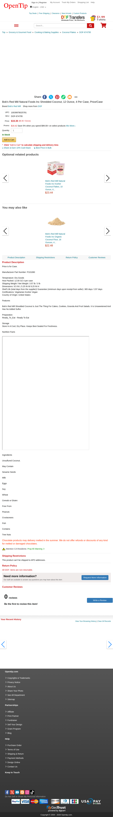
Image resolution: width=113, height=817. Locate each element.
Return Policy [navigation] (72, 257)
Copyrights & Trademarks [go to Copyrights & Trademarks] (18, 678)
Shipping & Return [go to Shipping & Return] (15, 754)
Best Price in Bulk (42, 148)
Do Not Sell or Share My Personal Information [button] (25, 796)
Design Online (13, 762)
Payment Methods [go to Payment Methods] (15, 758)
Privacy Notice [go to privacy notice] (13, 682)
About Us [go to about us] (11, 686)
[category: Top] (3, 32)
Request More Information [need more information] (95, 577)
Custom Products (80, 13)
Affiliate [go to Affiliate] (10, 712)
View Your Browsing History (85, 621)
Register (43, 2)
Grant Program (14, 729)
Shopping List (83, 2)
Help (93, 2)
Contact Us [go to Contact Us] (12, 767)
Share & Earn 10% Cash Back (16, 148)
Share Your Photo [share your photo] (15, 691)
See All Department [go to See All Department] (16, 695)
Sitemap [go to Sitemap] (11, 699)
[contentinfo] (15, 6)
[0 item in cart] (103, 26)
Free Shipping (44, 13)
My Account (55, 2)
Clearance (56, 13)
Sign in (34, 2)
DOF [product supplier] (40, 106)
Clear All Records (104, 621)
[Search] (90, 25)
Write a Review (100, 600)
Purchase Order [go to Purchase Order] (14, 745)
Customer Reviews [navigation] (97, 257)
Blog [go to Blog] (9, 733)
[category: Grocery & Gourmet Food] (20, 32)
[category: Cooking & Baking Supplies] (46, 32)
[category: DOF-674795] (85, 32)
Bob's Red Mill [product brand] (14, 106)
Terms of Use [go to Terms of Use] (13, 749)
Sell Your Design (14, 724)
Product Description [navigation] (16, 257)
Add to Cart (9, 140)
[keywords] (60, 25)
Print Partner (13, 716)
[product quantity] (16, 130)
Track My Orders (69, 2)
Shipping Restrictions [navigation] (45, 257)
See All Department (15, 25)
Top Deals (33, 13)
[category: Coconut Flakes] (69, 32)
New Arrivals (66, 13)
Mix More (71, 126)
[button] (38, 7)
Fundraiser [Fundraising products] (12, 720)
